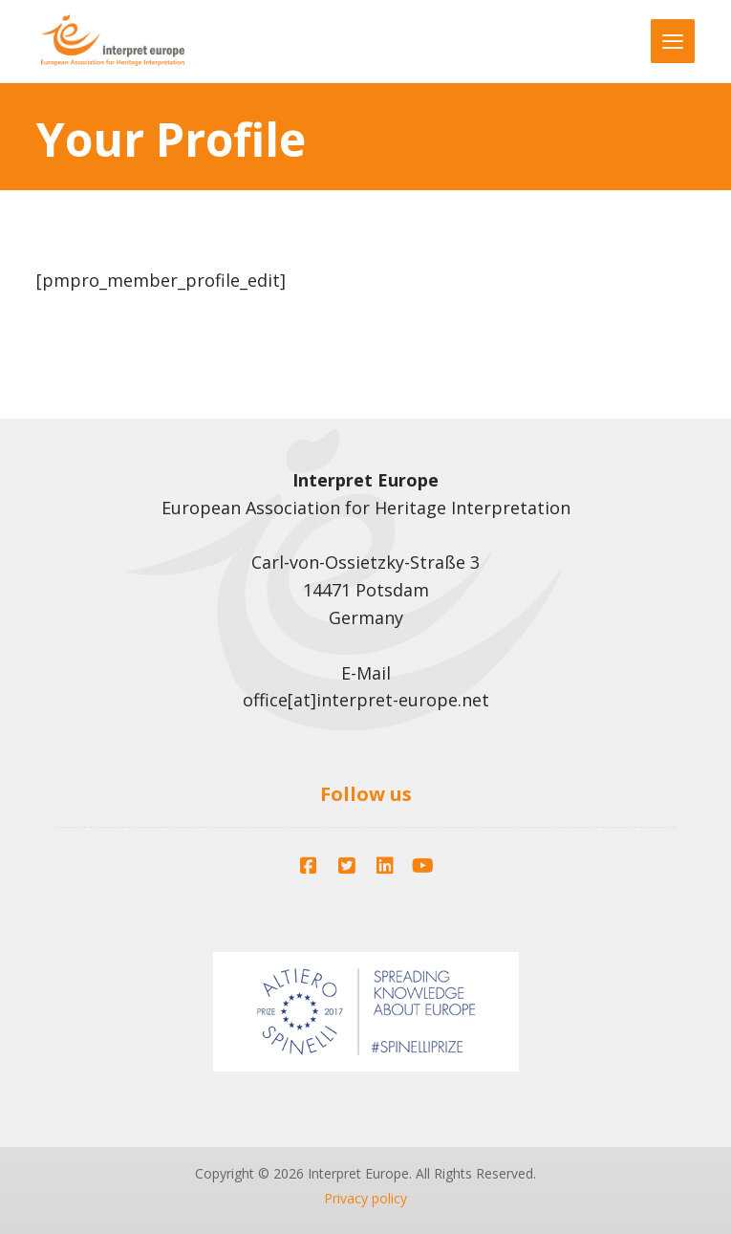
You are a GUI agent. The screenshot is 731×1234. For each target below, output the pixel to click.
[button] (309, 866)
